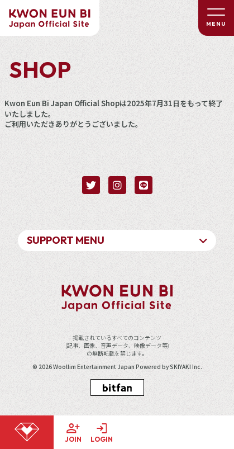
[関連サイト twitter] (91, 185)
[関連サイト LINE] (143, 185)
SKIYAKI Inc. (186, 366)
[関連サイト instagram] (117, 185)
